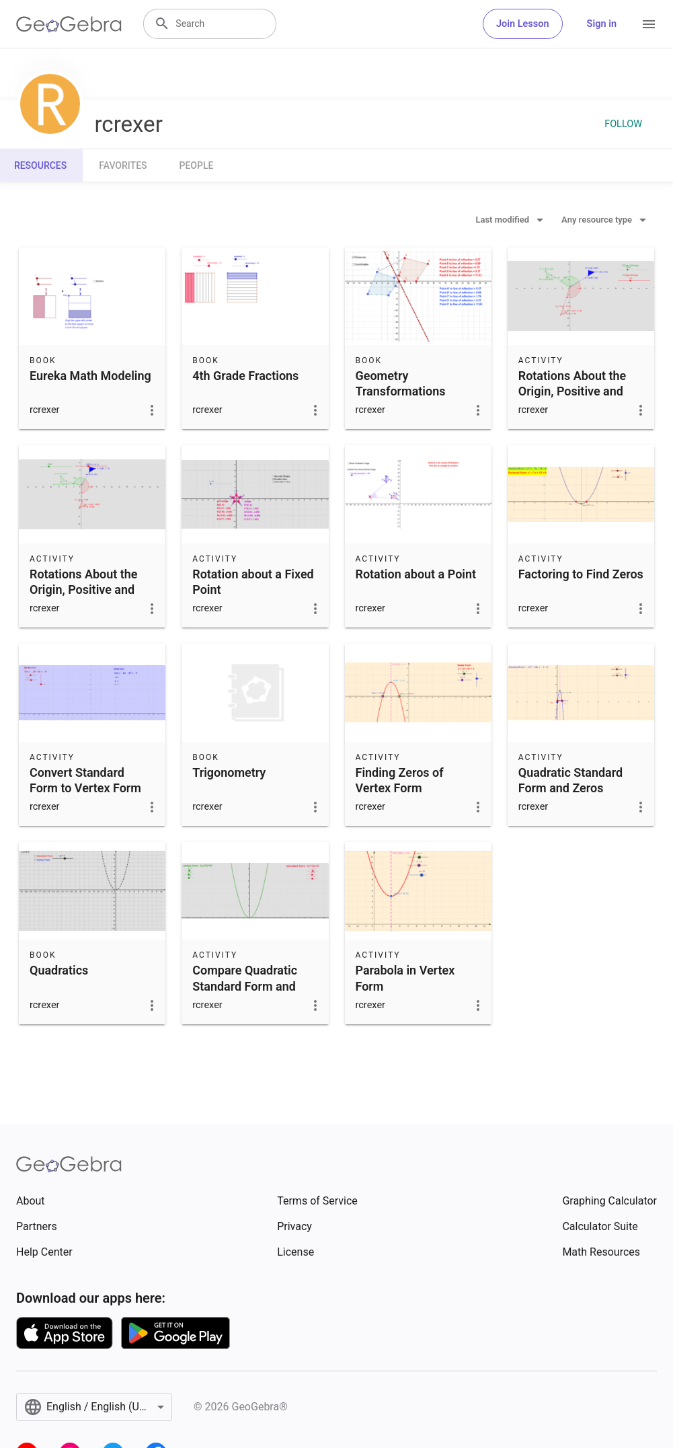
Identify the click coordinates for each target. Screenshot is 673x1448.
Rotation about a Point (416, 574)
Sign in (602, 24)
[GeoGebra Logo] (69, 24)
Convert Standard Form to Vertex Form (85, 780)
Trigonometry (229, 772)
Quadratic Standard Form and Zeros (570, 780)
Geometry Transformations (401, 383)
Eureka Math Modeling (90, 376)
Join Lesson (522, 24)
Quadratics (59, 970)
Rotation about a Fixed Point (252, 582)
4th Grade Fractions (245, 376)
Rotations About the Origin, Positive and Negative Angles (572, 391)
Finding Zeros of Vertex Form (400, 780)
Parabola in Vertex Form (405, 978)
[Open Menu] (649, 24)
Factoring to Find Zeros (580, 574)
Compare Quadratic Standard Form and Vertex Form (244, 985)
